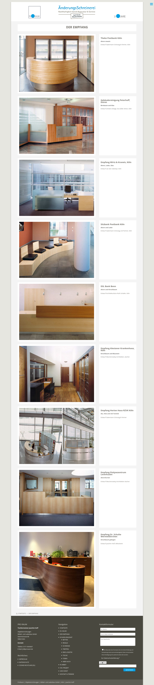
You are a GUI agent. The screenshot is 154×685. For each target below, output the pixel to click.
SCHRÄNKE (66, 646)
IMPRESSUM (23, 659)
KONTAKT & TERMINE (67, 674)
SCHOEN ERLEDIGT (66, 637)
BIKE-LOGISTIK (67, 652)
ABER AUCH (67, 661)
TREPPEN (66, 649)
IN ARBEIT (63, 665)
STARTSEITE (63, 628)
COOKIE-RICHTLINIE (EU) (27, 665)
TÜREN (65, 658)
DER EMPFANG (65, 634)
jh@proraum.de (27, 649)
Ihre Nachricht (117, 642)
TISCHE (65, 655)
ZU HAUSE (63, 631)
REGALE (65, 643)
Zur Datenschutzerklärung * (110, 658)
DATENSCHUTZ (24, 662)
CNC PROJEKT (64, 668)
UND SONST (64, 671)
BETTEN (65, 640)
